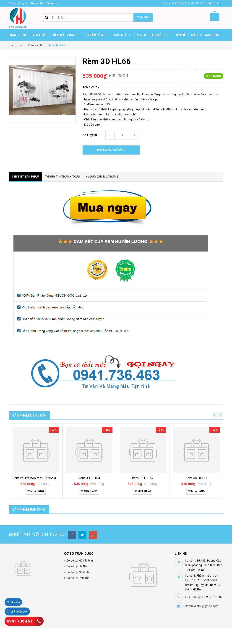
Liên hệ (180, 35)
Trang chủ (17, 35)
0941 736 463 (19, 621)
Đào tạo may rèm (205, 35)
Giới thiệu (39, 35)
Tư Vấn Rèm (97, 35)
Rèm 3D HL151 (196, 478)
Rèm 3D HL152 (143, 478)
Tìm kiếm (143, 17)
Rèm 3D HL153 (89, 478)
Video (141, 35)
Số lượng (90, 135)
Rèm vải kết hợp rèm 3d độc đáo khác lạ (42, 478)
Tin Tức (160, 35)
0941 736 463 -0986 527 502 (204, 597)
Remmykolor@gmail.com (201, 606)
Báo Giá (123, 35)
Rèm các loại (66, 35)
